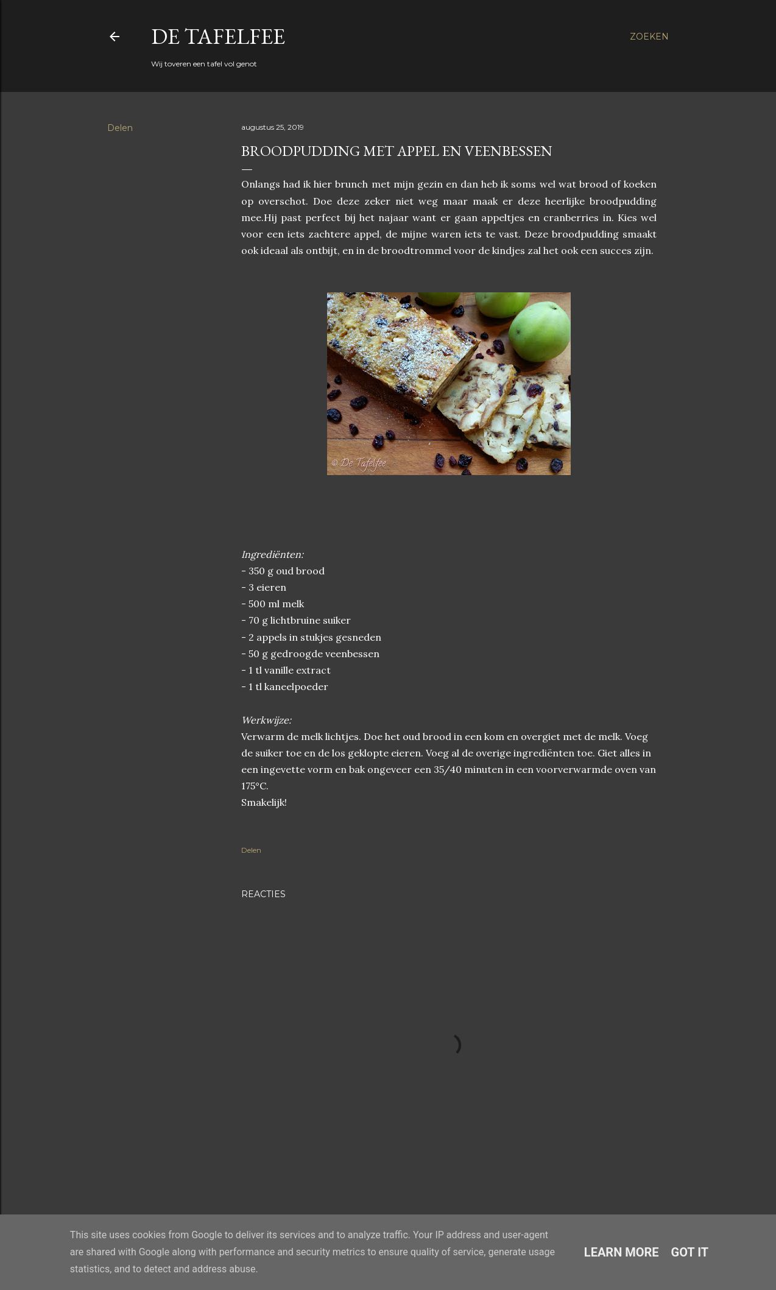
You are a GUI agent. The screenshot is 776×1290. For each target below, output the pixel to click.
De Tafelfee (218, 36)
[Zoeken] (649, 36)
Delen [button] (120, 127)
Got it (690, 1252)
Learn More (621, 1252)
